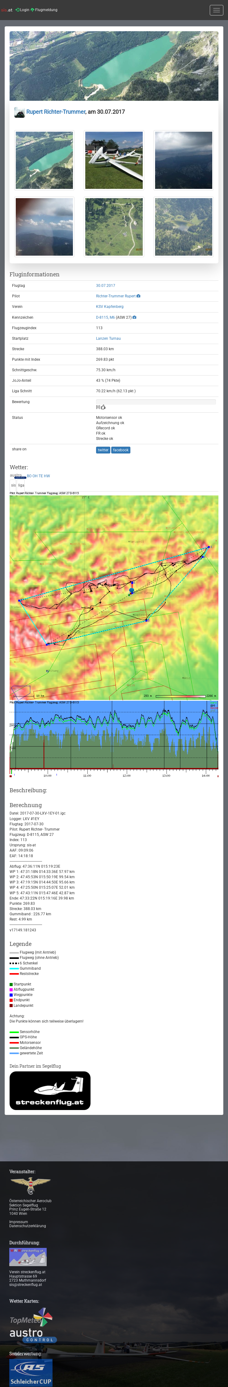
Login (22, 10)
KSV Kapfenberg (110, 306)
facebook (121, 450)
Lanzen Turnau (108, 338)
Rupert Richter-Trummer (49, 111)
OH (35, 476)
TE (41, 476)
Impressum (18, 1222)
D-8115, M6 (105, 317)
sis (13, 485)
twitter (103, 450)
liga (21, 485)
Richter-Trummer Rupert (116, 296)
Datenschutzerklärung (27, 1226)
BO (29, 476)
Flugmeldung (44, 10)
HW (47, 476)
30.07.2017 (105, 285)
